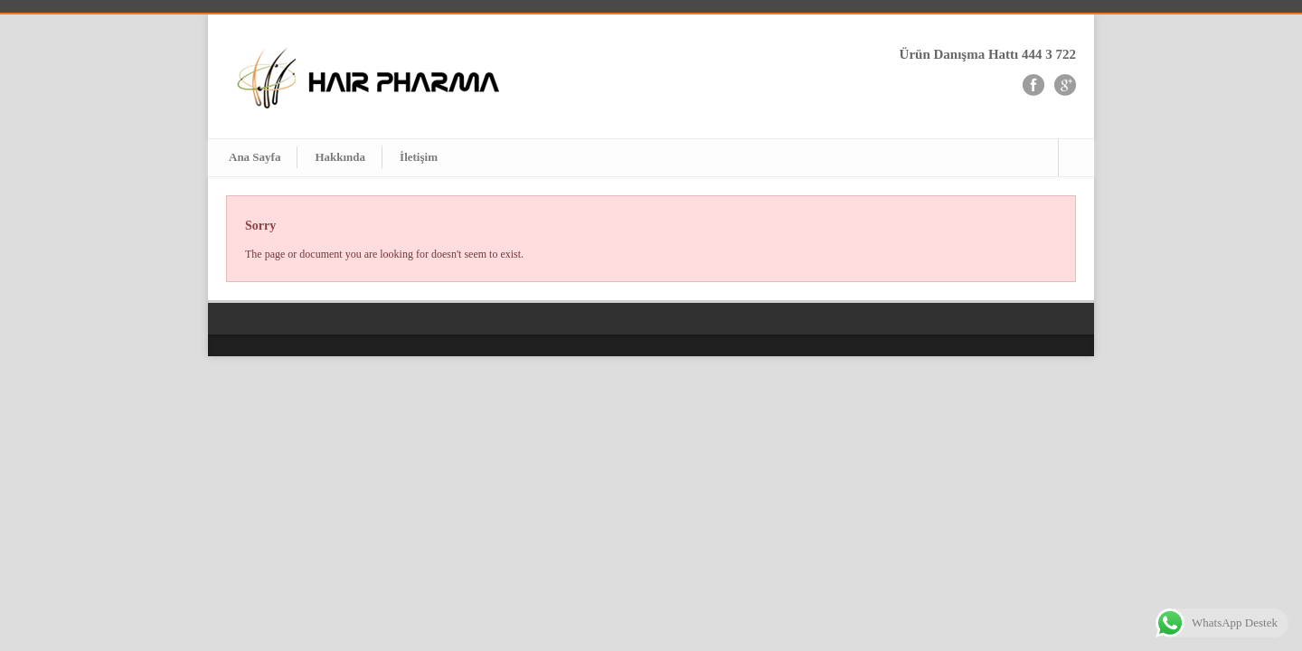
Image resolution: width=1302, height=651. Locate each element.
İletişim (419, 157)
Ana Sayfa (254, 157)
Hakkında (340, 157)
